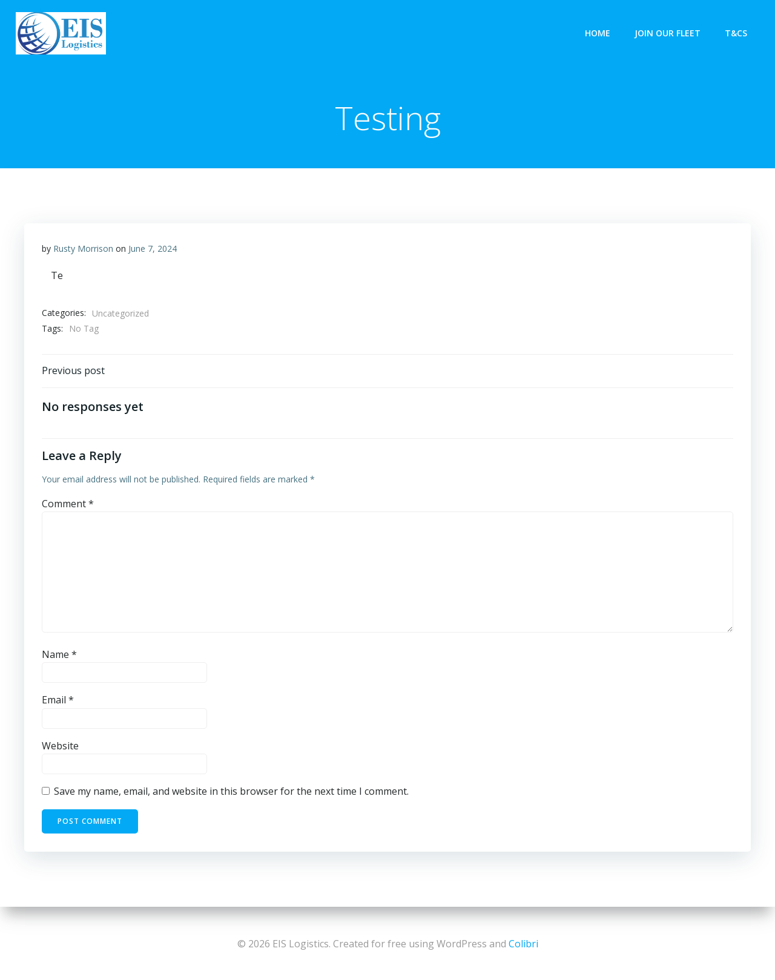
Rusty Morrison (83, 248)
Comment (68, 504)
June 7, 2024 (152, 248)
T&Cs (737, 33)
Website (60, 747)
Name (59, 656)
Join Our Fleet (669, 33)
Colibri (523, 943)
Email (58, 701)
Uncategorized (120, 313)
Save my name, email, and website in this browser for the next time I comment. (231, 793)
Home (599, 33)
